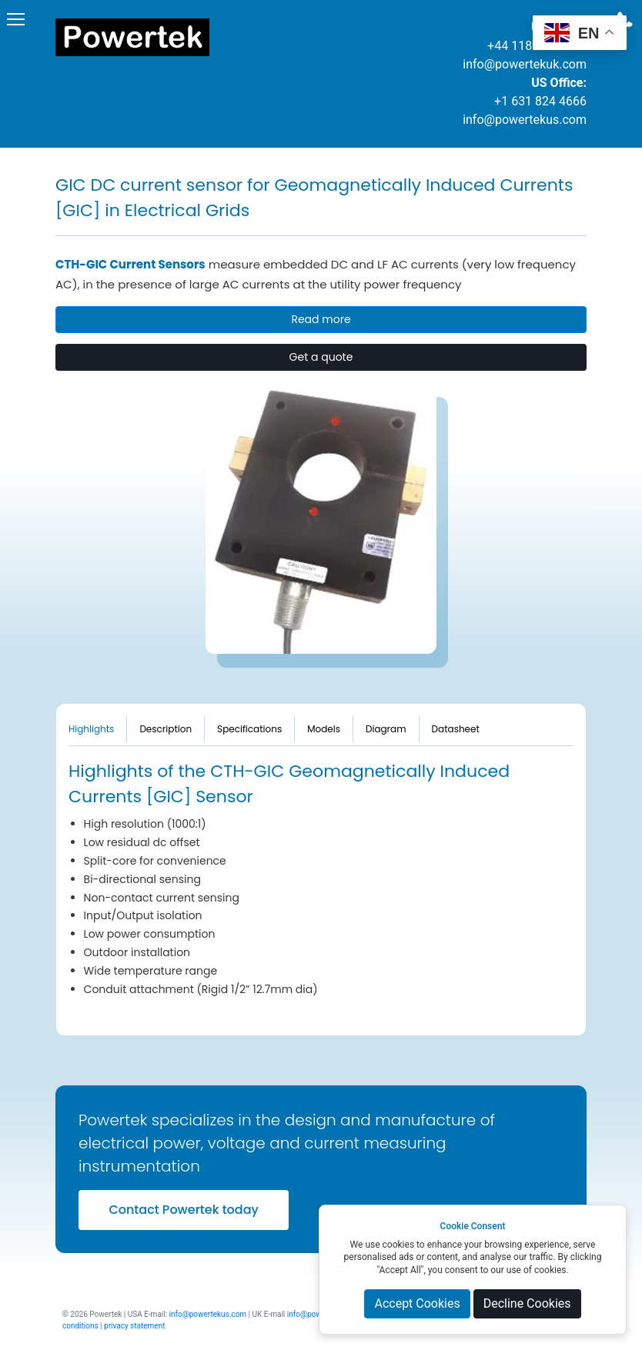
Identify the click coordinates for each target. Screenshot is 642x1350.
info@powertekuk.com (525, 64)
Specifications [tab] (249, 728)
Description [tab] (165, 728)
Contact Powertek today (183, 1209)
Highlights (91, 728)
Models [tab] (323, 728)
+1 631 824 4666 (540, 101)
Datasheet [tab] (456, 728)
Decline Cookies (527, 1303)
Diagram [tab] (386, 728)
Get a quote (321, 357)
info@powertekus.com (525, 119)
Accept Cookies (417, 1303)
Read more (320, 319)
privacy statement (134, 1326)
